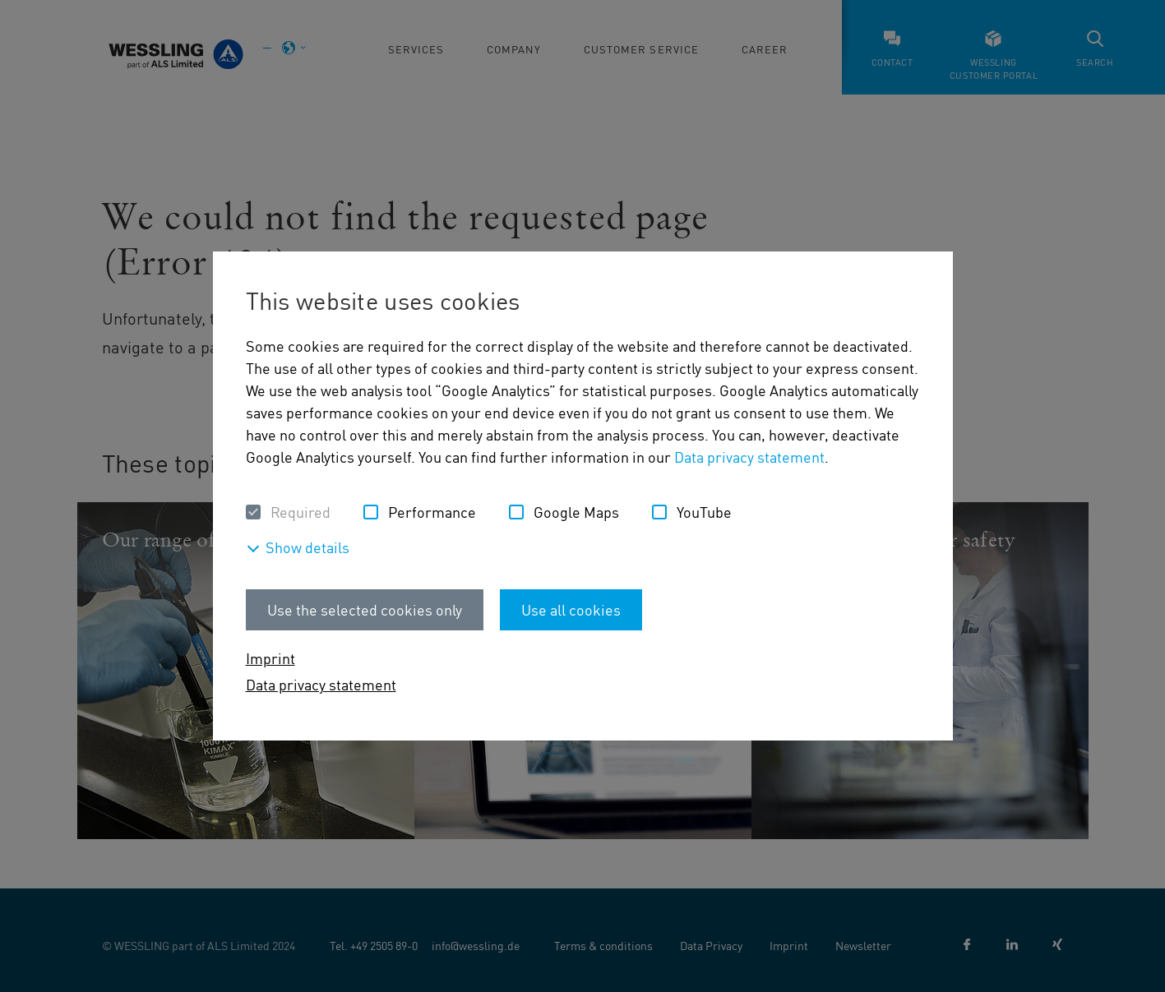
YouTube (704, 511)
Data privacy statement (749, 456)
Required (300, 511)
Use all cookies (571, 609)
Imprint (270, 658)
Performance (432, 511)
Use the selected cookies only (364, 609)
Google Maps (576, 511)
